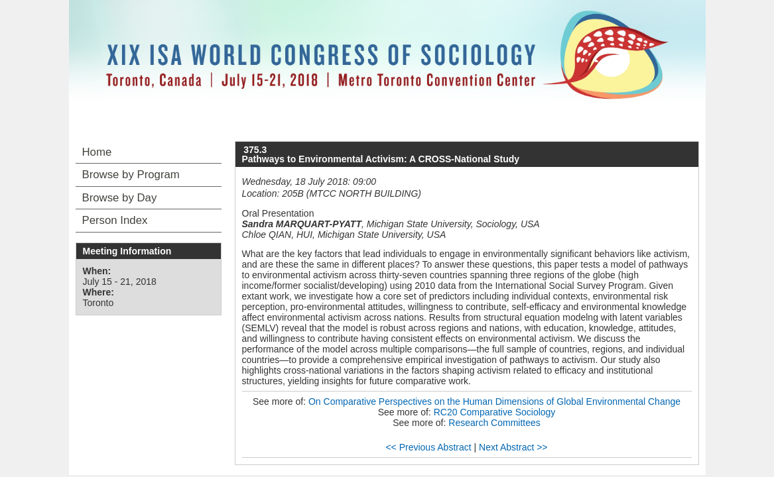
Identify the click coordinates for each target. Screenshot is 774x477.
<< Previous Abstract (428, 447)
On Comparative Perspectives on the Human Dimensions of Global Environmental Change (494, 401)
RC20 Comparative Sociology (495, 412)
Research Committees (494, 422)
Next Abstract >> (513, 447)
